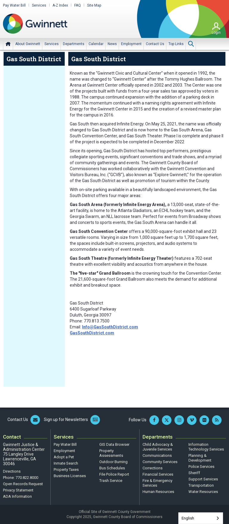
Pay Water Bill (14, 5)
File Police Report (114, 474)
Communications (157, 455)
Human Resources (158, 491)
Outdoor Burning (113, 462)
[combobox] (200, 518)
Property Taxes (66, 469)
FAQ (77, 5)
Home (8, 44)
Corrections (153, 468)
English (188, 518)
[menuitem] (27, 44)
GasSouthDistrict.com (92, 333)
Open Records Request (23, 484)
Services (39, 5)
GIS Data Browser (114, 444)
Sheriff (194, 473)
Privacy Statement (18, 490)
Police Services (201, 466)
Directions (12, 471)
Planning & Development (199, 457)
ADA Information (17, 496)
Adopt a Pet (64, 457)
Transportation (201, 485)
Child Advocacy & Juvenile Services (158, 446)
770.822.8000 (27, 477)
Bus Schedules (112, 468)
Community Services (160, 462)
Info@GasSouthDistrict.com (110, 327)
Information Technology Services (206, 446)
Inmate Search (66, 463)
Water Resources (203, 491)
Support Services (203, 479)
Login (216, 32)
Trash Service (110, 480)
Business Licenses (70, 476)
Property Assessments (111, 453)
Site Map (94, 5)
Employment (64, 450)
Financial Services (158, 474)
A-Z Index (60, 5)
